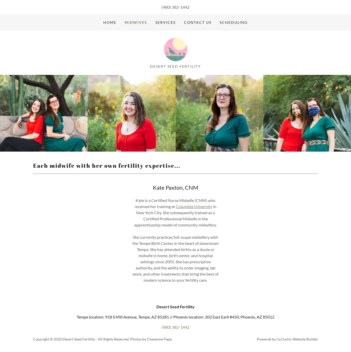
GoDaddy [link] (284, 339)
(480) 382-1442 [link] (175, 7)
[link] (175, 49)
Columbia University (194, 206)
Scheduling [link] (234, 22)
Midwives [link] (136, 22)
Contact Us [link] (198, 22)
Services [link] (165, 22)
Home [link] (109, 22)
